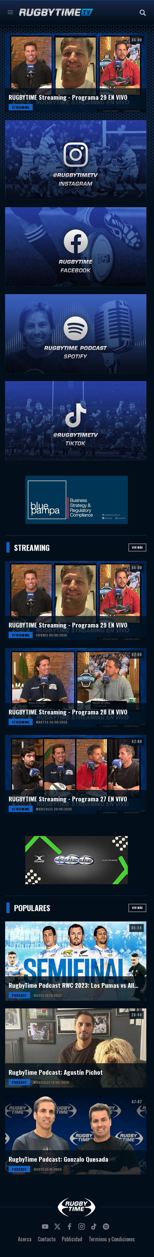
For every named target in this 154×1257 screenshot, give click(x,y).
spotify (107, 1228)
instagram (82, 1228)
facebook (70, 1228)
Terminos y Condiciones (112, 1239)
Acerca (24, 1239)
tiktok (95, 1228)
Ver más (137, 547)
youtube (46, 1228)
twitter (58, 1228)
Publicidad (72, 1239)
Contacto (46, 1239)
